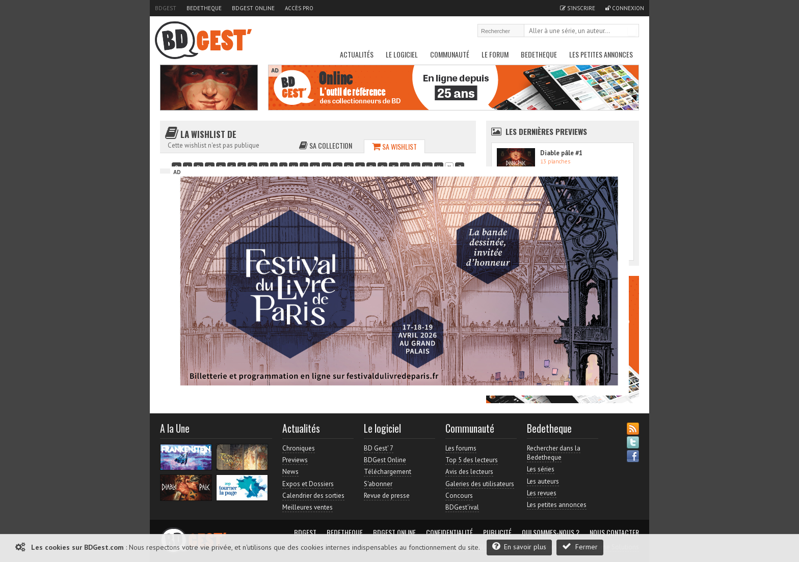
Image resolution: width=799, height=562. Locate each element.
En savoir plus (519, 546)
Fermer (580, 546)
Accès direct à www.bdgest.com (583, 158)
